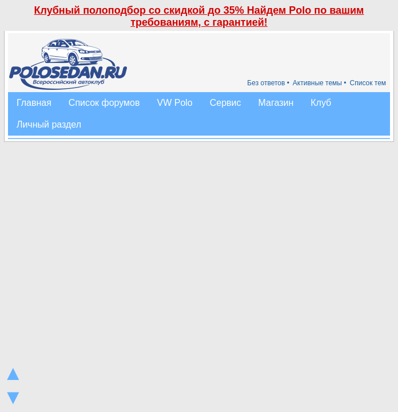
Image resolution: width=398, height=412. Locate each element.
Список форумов (104, 103)
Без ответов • (268, 83)
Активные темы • (320, 83)
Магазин (276, 103)
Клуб (321, 103)
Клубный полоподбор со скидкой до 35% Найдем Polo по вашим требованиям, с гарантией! (199, 16)
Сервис (225, 103)
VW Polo (175, 103)
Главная (34, 103)
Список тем (368, 83)
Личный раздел (49, 124)
